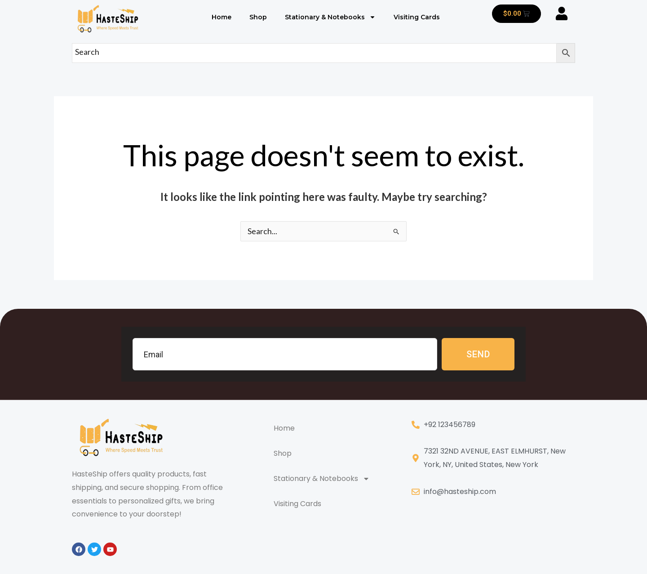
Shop (258, 17)
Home (221, 17)
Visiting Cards (417, 17)
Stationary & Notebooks (330, 17)
